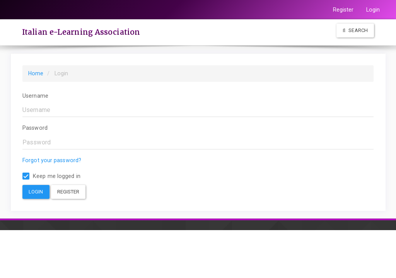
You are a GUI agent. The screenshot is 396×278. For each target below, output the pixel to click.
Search (355, 30)
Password (35, 128)
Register (343, 10)
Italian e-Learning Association (81, 32)
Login (373, 10)
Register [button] (68, 192)
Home (35, 73)
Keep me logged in (51, 176)
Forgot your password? (51, 160)
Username (35, 96)
